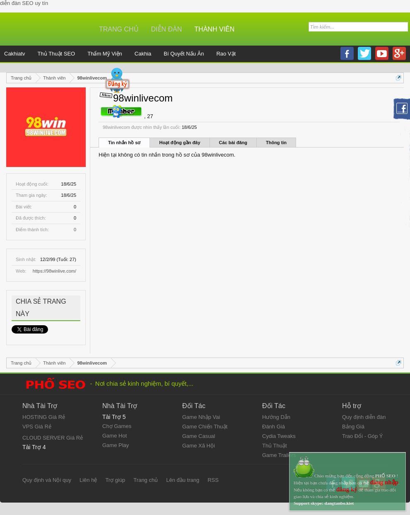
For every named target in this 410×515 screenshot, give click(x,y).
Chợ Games (116, 426)
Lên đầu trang (182, 480)
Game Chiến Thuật (204, 426)
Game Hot (114, 436)
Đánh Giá (273, 426)
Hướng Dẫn (276, 417)
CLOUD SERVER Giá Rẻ (52, 438)
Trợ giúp (115, 480)
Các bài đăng (233, 142)
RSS (213, 480)
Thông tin (276, 142)
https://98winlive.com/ (54, 270)
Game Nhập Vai (201, 417)
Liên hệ (88, 480)
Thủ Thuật (274, 445)
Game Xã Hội (198, 445)
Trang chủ (119, 29)
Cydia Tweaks (279, 436)
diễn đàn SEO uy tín (24, 3)
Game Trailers (279, 455)
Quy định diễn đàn (364, 417)
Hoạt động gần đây (179, 142)
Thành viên (214, 29)
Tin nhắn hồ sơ (124, 142)
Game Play (115, 445)
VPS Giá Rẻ (36, 426)
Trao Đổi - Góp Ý (362, 436)
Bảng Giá (353, 426)
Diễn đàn (166, 29)
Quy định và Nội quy (46, 480)
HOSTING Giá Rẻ (43, 417)
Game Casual (198, 436)
